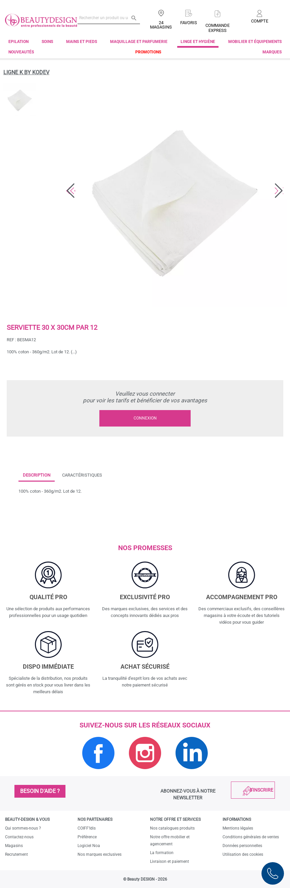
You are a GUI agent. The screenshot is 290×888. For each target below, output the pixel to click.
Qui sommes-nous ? (23, 828)
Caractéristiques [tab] (82, 475)
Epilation (18, 41)
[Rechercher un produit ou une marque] (109, 17)
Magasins (14, 845)
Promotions (148, 52)
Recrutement (16, 854)
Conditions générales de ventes (251, 837)
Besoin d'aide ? (40, 791)
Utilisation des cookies (243, 854)
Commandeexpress (217, 28)
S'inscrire (261, 790)
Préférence (87, 837)
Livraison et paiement (169, 861)
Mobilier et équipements (255, 41)
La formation (162, 852)
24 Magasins (161, 25)
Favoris (188, 22)
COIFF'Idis (87, 828)
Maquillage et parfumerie (138, 41)
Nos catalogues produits (172, 828)
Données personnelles (242, 845)
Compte (259, 21)
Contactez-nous (19, 837)
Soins (47, 41)
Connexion (145, 418)
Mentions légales (238, 828)
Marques (272, 52)
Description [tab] (36, 475)
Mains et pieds (81, 41)
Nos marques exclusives (100, 854)
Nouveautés (21, 52)
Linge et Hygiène (198, 41)
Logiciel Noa (89, 845)
